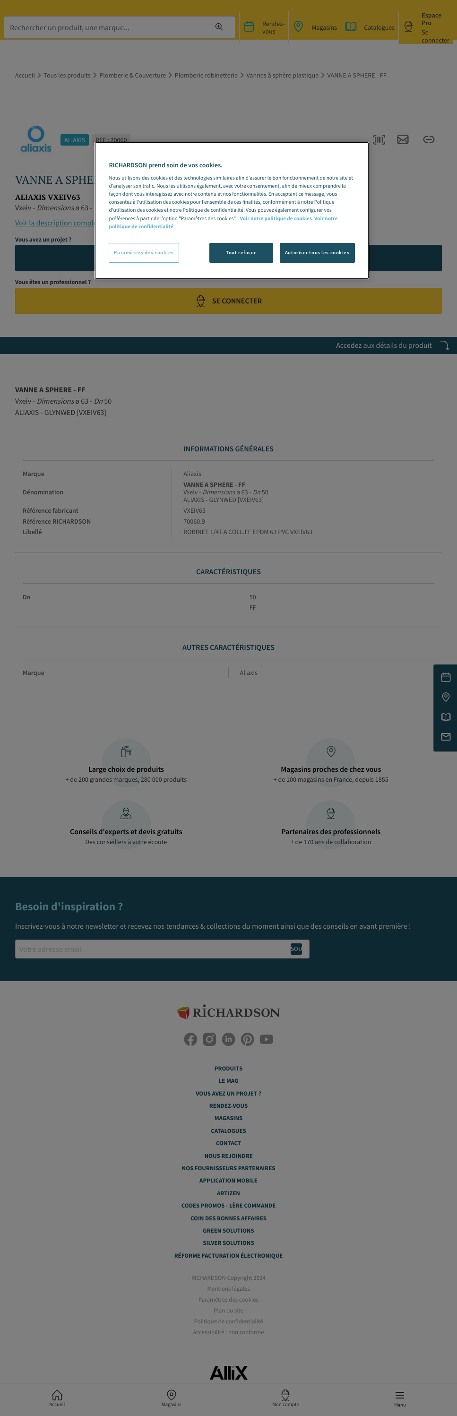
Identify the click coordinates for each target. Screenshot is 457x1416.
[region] (232, 210)
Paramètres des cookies (144, 252)
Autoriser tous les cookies (317, 252)
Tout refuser (241, 252)
